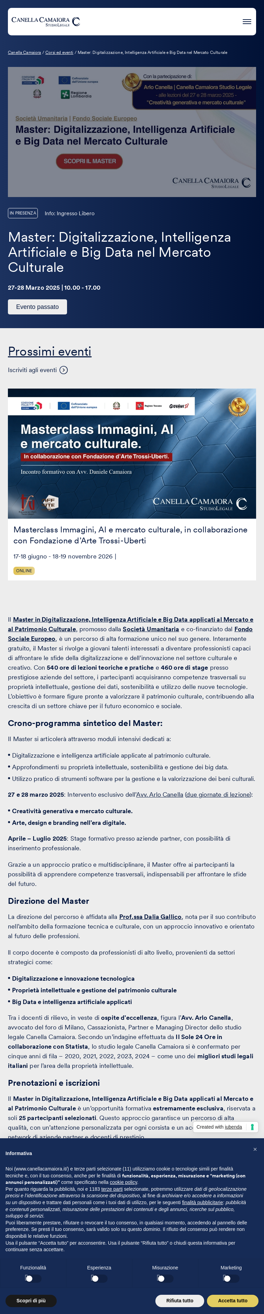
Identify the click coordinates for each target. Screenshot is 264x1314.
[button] (255, 1149)
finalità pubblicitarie (202, 1202)
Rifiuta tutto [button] (180, 1300)
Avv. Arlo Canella (159, 794)
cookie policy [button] (123, 1182)
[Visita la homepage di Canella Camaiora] (45, 21)
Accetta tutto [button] (233, 1300)
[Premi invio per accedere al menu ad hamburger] (247, 20)
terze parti (112, 1189)
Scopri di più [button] (31, 1300)
